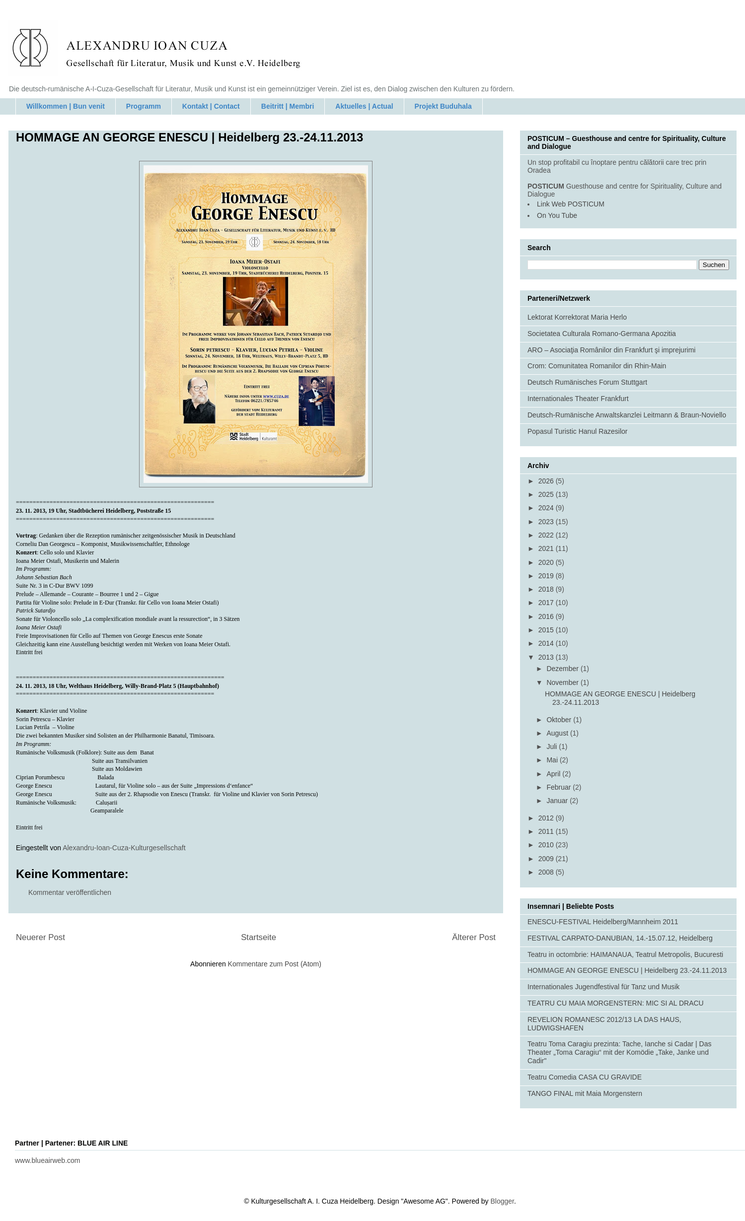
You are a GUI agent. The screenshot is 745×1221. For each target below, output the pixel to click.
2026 (547, 481)
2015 (547, 630)
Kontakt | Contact (211, 106)
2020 (547, 562)
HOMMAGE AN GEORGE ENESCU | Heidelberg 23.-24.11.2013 (627, 970)
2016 (547, 616)
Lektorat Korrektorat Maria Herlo (577, 317)
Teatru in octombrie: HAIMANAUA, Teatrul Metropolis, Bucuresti (625, 954)
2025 (547, 494)
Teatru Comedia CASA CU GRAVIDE (584, 1077)
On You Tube (557, 215)
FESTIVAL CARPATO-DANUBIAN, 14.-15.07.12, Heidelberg (620, 938)
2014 (547, 643)
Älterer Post (474, 937)
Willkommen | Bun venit (65, 106)
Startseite (258, 937)
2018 (547, 589)
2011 (547, 831)
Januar (558, 801)
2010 (547, 845)
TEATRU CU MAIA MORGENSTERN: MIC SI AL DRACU (615, 1003)
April (554, 774)
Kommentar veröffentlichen (69, 892)
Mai (552, 760)
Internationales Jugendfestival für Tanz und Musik (603, 987)
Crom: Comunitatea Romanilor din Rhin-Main (596, 366)
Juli (552, 746)
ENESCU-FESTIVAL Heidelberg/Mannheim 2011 (602, 922)
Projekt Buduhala (443, 106)
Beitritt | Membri (287, 106)
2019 (547, 576)
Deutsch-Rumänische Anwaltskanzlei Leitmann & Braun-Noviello (626, 415)
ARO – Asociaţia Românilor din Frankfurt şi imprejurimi (611, 350)
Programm (143, 106)
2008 (547, 872)
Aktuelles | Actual (364, 106)
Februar (559, 787)
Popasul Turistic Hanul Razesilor (577, 431)
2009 (547, 859)
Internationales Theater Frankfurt (578, 399)
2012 (547, 818)
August (558, 733)
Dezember (563, 669)
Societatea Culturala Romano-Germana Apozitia (601, 334)
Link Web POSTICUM (570, 204)
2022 (547, 535)
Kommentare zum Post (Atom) (274, 964)
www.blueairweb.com (47, 1160)
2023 (547, 522)
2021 (547, 548)
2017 (547, 603)
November (563, 682)
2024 (547, 508)
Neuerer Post (40, 937)
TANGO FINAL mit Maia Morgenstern (584, 1093)
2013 (547, 657)
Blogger (502, 1201)
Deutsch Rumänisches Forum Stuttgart (587, 382)
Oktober (559, 720)
